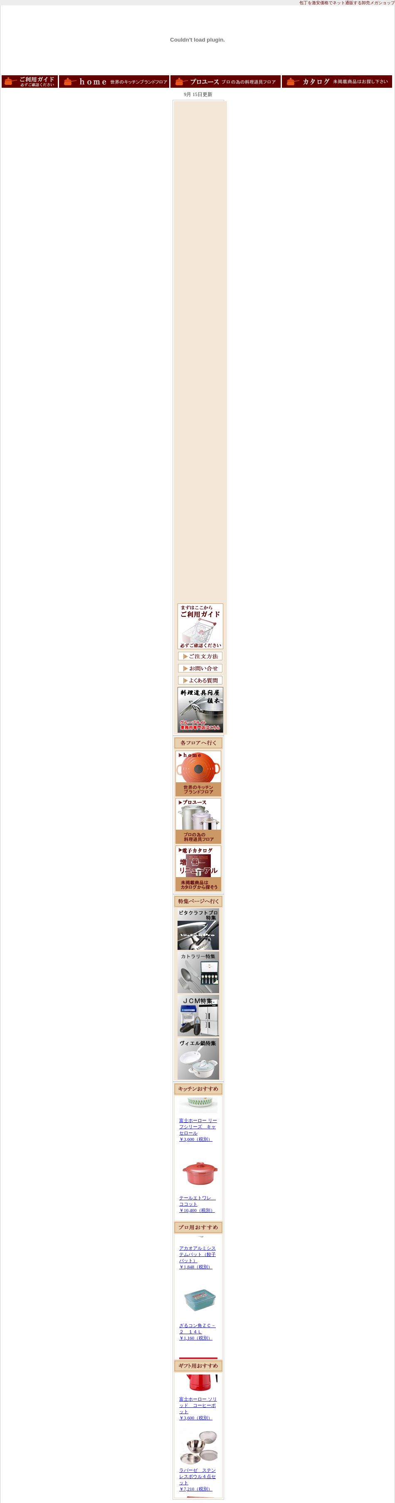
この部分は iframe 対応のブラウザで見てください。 (198, 1158)
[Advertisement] (200, 227)
